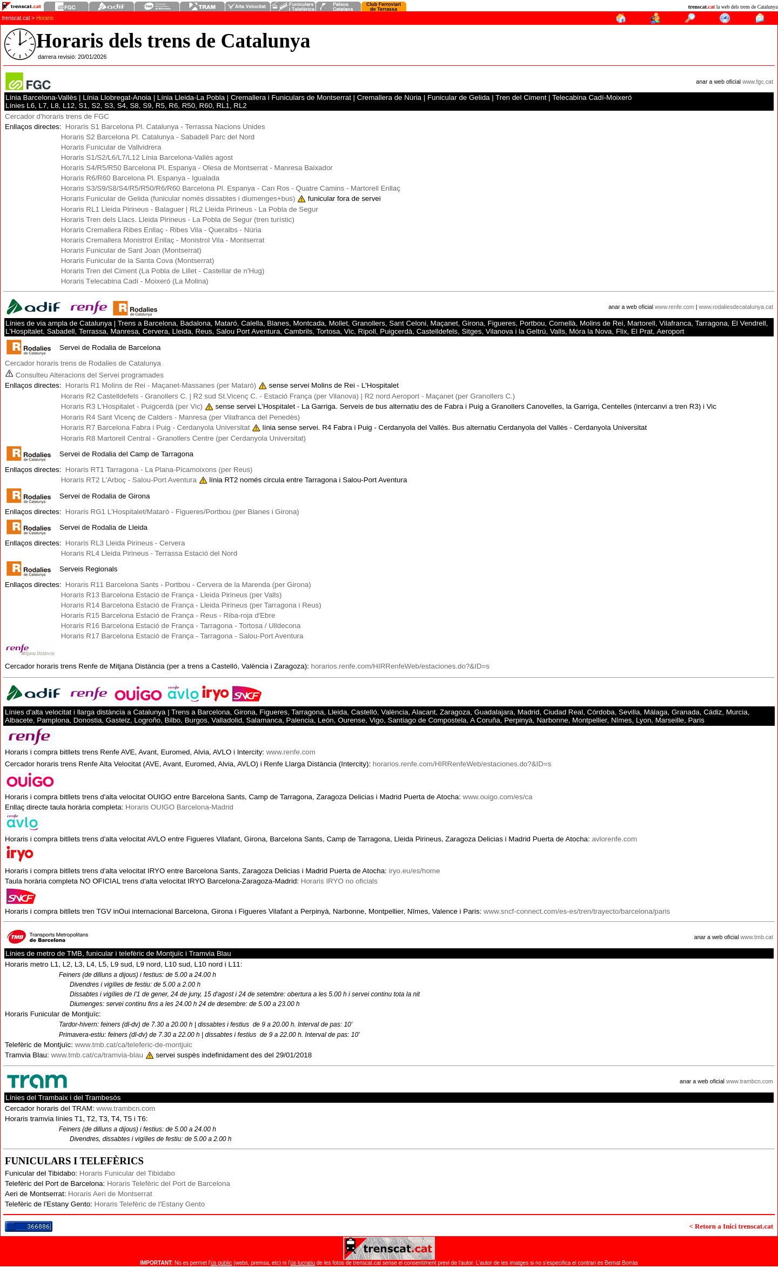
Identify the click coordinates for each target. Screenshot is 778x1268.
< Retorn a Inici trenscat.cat (731, 1226)
